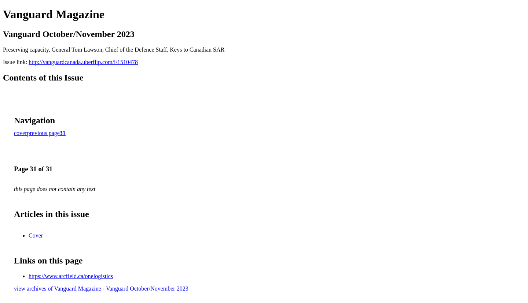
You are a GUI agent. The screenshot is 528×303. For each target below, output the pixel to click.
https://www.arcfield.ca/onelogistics (71, 276)
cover (20, 133)
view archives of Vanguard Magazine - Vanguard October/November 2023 (101, 288)
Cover (36, 235)
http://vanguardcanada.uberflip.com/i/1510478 (83, 62)
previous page (43, 133)
